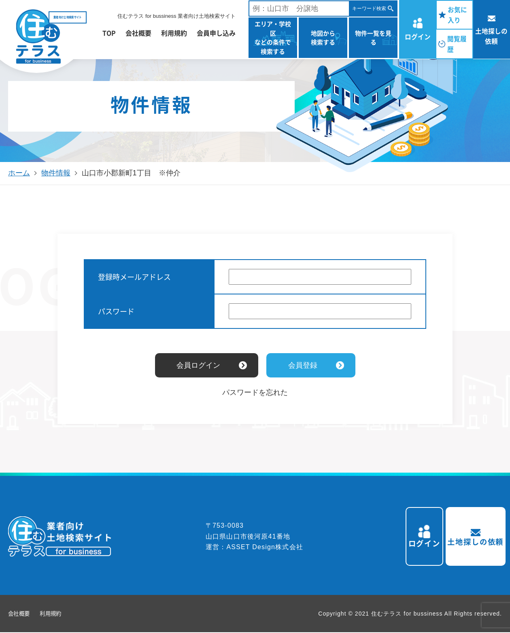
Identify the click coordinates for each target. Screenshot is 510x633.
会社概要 (138, 33)
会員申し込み (216, 33)
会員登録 (302, 365)
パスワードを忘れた (255, 392)
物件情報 (55, 173)
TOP (109, 33)
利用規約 (174, 33)
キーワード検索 (369, 8)
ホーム (19, 173)
